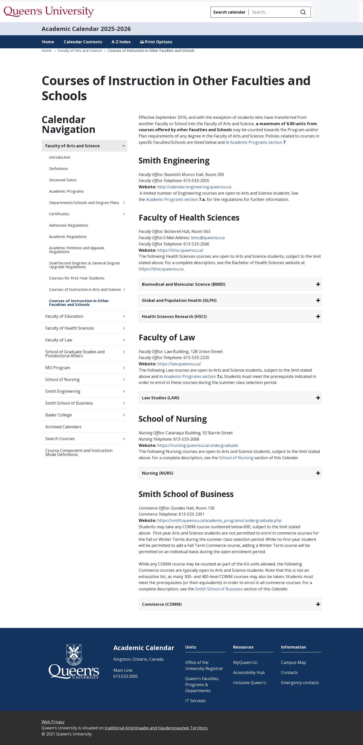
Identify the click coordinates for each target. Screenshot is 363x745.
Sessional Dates (63, 179)
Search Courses (60, 438)
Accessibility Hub (249, 672)
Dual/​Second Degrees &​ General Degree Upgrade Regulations (84, 264)
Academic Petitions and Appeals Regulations (76, 249)
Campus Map (293, 662)
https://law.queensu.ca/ (179, 364)
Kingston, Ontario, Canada (138, 659)
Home (48, 42)
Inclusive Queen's (249, 682)
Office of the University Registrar (204, 665)
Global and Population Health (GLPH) (179, 300)
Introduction (59, 157)
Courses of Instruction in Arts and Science (85, 289)
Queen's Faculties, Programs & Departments (202, 684)
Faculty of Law (58, 340)
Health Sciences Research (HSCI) (174, 316)
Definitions (58, 168)
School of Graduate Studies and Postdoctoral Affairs (75, 354)
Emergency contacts (300, 682)
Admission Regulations (68, 225)
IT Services (195, 700)
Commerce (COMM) (162, 604)
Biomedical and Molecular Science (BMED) (183, 284)
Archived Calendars (63, 427)
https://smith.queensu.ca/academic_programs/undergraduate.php (219, 520)
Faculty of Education (64, 316)
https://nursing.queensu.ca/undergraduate (197, 445)
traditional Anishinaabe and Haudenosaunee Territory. (156, 728)
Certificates (59, 213)
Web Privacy (53, 722)
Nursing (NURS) (157, 473)
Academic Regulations (68, 236)
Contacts (289, 672)
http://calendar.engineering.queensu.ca (194, 187)
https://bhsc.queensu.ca (161, 269)
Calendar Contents (83, 42)
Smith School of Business (69, 403)
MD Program (57, 367)
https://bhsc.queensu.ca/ (180, 250)
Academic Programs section (256, 142)
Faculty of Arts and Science (80, 50)
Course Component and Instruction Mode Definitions (78, 452)
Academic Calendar (70, 29)
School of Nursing (62, 379)
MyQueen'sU (245, 662)
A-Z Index (121, 42)
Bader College (58, 415)
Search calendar (229, 12)
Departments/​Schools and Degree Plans (84, 202)
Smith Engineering (62, 391)
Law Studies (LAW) (160, 398)
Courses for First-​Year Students (77, 277)
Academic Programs (66, 191)
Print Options (156, 42)
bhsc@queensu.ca (208, 237)
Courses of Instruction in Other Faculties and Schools (79, 302)
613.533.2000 (125, 676)
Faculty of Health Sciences (69, 328)
